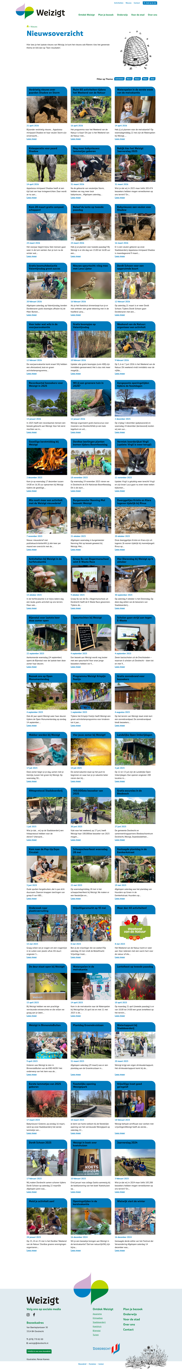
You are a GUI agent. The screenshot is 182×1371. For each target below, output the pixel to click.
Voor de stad (131, 1319)
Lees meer (32, 139)
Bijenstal (97, 1330)
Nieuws (129, 3)
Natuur (137, 79)
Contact (137, 3)
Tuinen (96, 1334)
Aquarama (97, 1314)
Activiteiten (118, 3)
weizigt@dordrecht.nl (37, 1343)
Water (145, 79)
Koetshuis (97, 1326)
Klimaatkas (98, 1318)
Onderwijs (130, 1314)
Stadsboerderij (99, 1322)
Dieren (129, 79)
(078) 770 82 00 (35, 1339)
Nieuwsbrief (82, 1364)
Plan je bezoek (133, 1309)
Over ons (129, 1324)
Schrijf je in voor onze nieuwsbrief (39, 1351)
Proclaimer (92, 1364)
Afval (152, 79)
